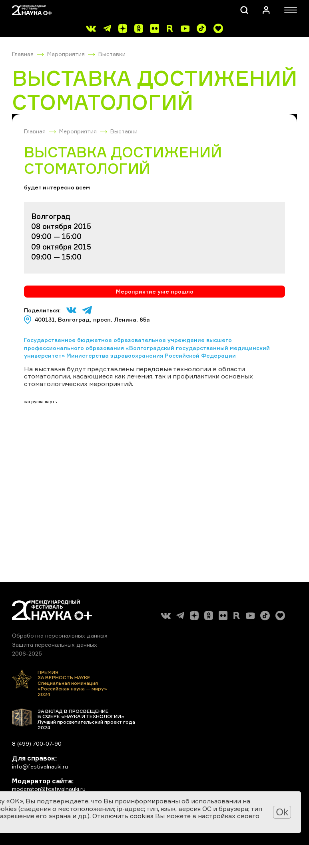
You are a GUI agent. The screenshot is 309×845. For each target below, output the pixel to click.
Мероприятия (66, 53)
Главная (23, 53)
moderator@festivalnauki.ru (49, 788)
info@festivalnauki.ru (40, 766)
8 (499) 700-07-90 (37, 743)
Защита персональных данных (54, 644)
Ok (282, 812)
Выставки (112, 53)
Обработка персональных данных (60, 635)
